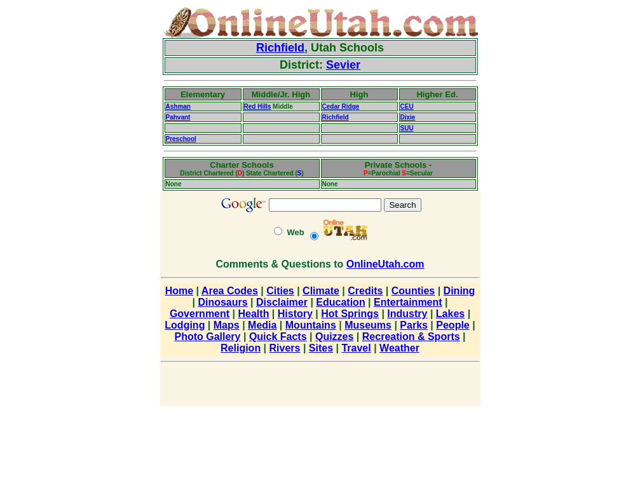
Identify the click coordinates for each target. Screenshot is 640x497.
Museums (367, 325)
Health (253, 313)
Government (199, 313)
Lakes (450, 313)
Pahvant (178, 117)
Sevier (343, 64)
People (452, 325)
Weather (399, 348)
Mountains (310, 325)
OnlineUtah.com (385, 264)
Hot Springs (350, 313)
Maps (227, 325)
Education (340, 302)
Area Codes (229, 290)
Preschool (181, 138)
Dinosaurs (222, 302)
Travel (356, 348)
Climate (321, 290)
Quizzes (334, 336)
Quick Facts (278, 336)
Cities (280, 290)
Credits (365, 290)
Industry (407, 313)
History (295, 313)
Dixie (408, 117)
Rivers (285, 348)
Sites (321, 348)
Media (262, 325)
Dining (459, 290)
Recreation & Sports (411, 336)
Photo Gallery (207, 336)
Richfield (280, 47)
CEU (407, 106)
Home (179, 290)
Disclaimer (282, 302)
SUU (407, 128)
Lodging (185, 325)
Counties (413, 290)
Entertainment (408, 302)
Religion (241, 348)
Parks (414, 325)
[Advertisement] (121, 197)
